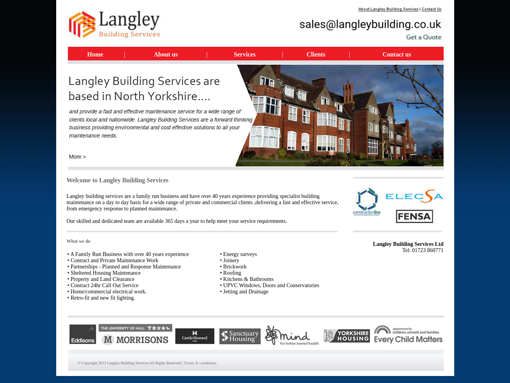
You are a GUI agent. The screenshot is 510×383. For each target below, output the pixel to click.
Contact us (396, 54)
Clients (316, 54)
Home (95, 54)
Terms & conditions (200, 363)
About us (166, 54)
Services (245, 54)
